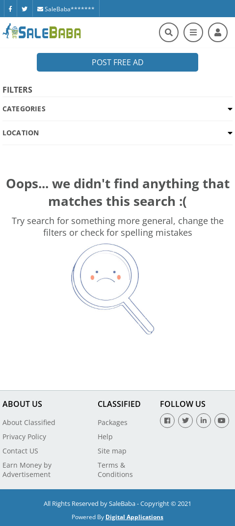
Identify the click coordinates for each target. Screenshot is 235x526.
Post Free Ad (118, 62)
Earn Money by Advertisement (27, 469)
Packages (113, 422)
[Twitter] (24, 8)
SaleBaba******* (66, 9)
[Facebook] (10, 8)
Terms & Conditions (115, 469)
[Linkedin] (203, 420)
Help (105, 436)
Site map (112, 450)
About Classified (28, 422)
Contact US (20, 450)
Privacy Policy (24, 436)
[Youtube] (221, 420)
